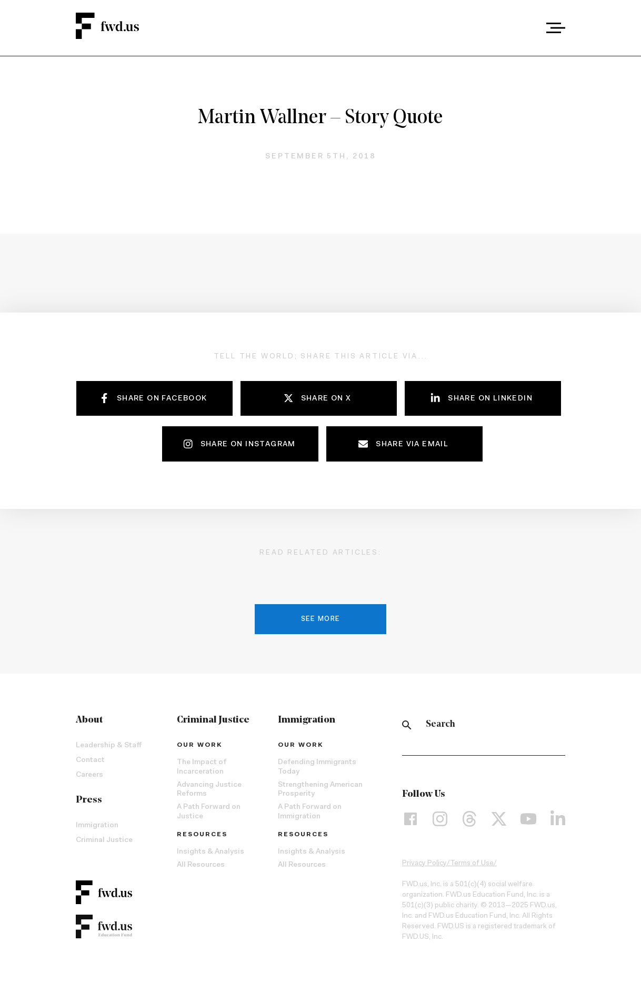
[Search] (407, 724)
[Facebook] (410, 819)
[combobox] (526, 27)
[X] (498, 819)
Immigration (97, 825)
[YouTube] (528, 819)
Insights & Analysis (210, 852)
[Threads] (469, 819)
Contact (90, 760)
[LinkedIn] (557, 819)
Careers (89, 775)
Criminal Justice (104, 840)
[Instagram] (440, 819)
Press (89, 800)
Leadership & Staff (109, 745)
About (89, 720)
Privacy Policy (424, 863)
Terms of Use (472, 863)
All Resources (201, 865)
